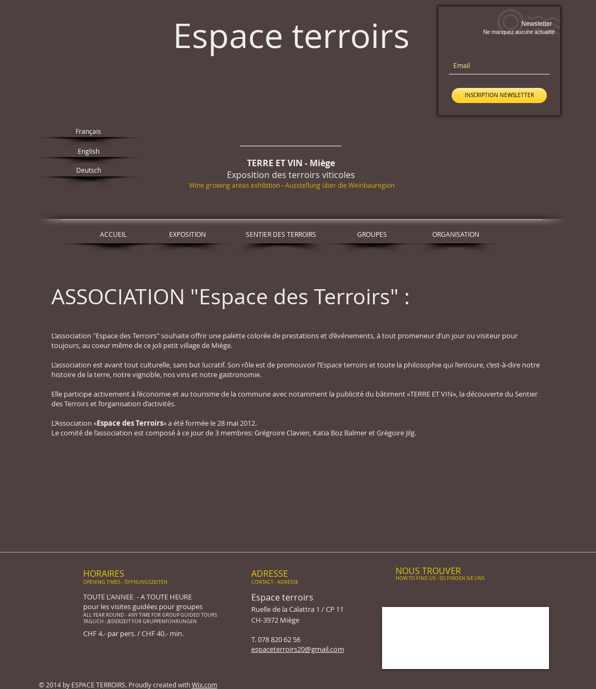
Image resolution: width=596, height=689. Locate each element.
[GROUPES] (372, 234)
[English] (88, 151)
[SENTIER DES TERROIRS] (281, 234)
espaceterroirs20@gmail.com (297, 649)
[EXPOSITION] (187, 234)
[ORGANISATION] (456, 234)
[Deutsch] (88, 170)
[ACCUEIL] (113, 234)
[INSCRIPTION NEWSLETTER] (499, 95)
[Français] (88, 131)
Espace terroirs (291, 35)
